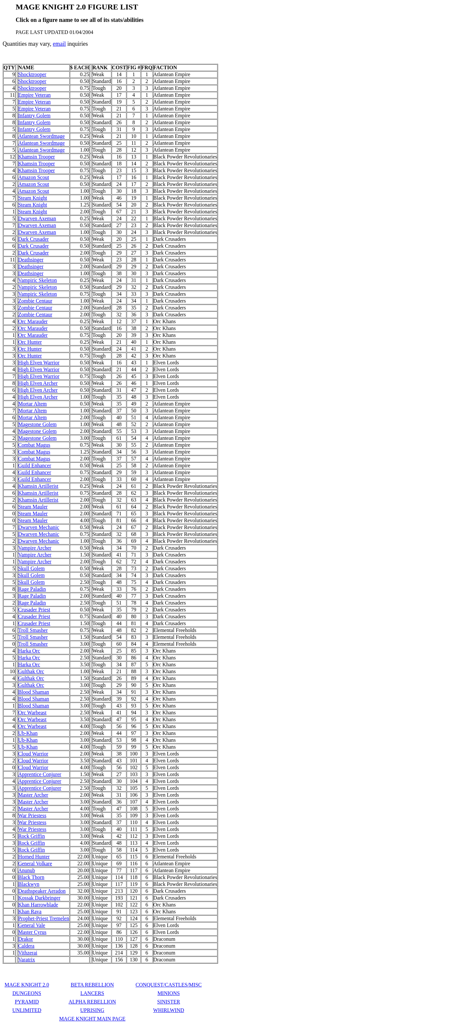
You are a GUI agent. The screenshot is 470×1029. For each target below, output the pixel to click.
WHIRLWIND (168, 1010)
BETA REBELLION (92, 985)
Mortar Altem (32, 404)
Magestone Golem (37, 424)
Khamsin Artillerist (38, 486)
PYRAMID (27, 1001)
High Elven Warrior (38, 362)
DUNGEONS (26, 993)
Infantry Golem (34, 115)
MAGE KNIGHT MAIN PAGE (92, 1018)
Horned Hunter (34, 856)
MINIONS (168, 993)
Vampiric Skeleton (37, 280)
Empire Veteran (34, 95)
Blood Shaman (33, 692)
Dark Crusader (33, 239)
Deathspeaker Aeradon (42, 891)
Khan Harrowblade (38, 904)
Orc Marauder (33, 321)
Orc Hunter (30, 342)
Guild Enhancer (34, 465)
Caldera (26, 946)
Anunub (26, 870)
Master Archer (33, 795)
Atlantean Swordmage (41, 136)
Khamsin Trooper (36, 156)
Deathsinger (30, 259)
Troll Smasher (33, 630)
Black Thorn (31, 877)
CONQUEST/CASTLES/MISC (168, 985)
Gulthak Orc (31, 671)
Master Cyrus (32, 932)
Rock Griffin (31, 836)
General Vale (31, 925)
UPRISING (92, 1010)
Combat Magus (34, 445)
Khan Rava (30, 911)
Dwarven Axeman (37, 218)
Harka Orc (29, 651)
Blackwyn (28, 884)
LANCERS (92, 993)
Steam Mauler (33, 506)
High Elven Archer (38, 383)
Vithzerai (28, 952)
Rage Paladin (32, 589)
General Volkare (35, 863)
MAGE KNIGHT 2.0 (27, 985)
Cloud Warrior (33, 753)
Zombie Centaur (35, 301)
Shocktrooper (32, 74)
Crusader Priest (34, 609)
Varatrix (26, 959)
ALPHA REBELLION (92, 1001)
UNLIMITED (26, 1010)
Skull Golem (31, 568)
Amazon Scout (33, 177)
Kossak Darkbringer (39, 898)
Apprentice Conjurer (39, 774)
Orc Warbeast (32, 712)
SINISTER (168, 1001)
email (59, 44)
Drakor (25, 939)
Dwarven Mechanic (38, 527)
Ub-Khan (28, 733)
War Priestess (32, 815)
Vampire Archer (35, 548)
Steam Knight (32, 198)
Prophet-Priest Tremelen (43, 918)
